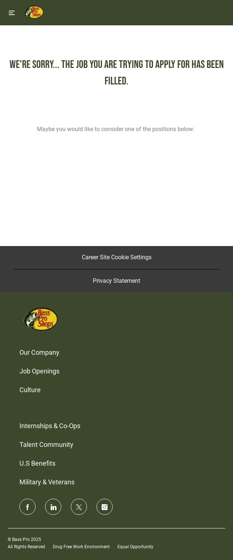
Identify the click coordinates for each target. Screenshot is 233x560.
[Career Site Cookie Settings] (116, 257)
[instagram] (105, 507)
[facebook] (27, 507)
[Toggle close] (12, 12)
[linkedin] (53, 507)
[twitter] (79, 507)
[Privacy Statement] (116, 281)
